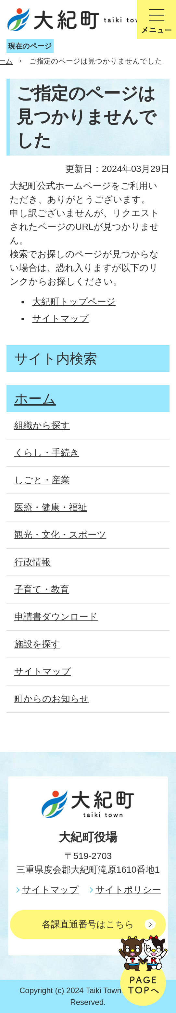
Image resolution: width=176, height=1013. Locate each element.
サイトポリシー (128, 890)
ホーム (35, 398)
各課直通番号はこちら (88, 924)
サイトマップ (60, 318)
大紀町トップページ (74, 302)
